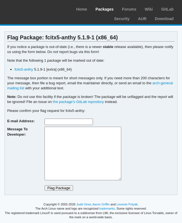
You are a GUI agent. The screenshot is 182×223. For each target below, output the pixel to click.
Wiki (149, 9)
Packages (104, 9)
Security (122, 18)
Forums (129, 9)
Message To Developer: (17, 131)
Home (81, 9)
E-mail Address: (21, 121)
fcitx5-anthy (24, 69)
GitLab (167, 9)
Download (164, 18)
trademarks (107, 208)
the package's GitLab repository (78, 102)
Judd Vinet (83, 204)
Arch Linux (30, 8)
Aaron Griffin (101, 204)
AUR (142, 18)
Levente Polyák (126, 204)
